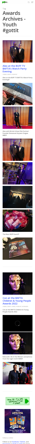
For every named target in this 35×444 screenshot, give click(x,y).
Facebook (15, 442)
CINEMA (5, 74)
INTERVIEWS (25, 306)
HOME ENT (14, 74)
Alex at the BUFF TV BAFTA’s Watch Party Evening (15, 68)
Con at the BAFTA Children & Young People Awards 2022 (17, 300)
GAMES (13, 306)
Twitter (22, 442)
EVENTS (9, 74)
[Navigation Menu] (32, 2)
